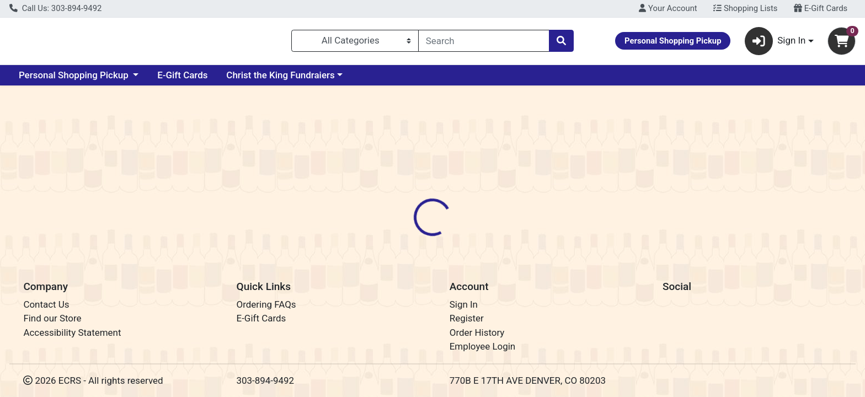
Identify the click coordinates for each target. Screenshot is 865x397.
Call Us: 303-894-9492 (55, 8)
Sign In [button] (775, 43)
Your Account (668, 8)
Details (391, 218)
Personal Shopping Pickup (75, 79)
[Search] (483, 43)
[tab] (391, 217)
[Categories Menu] (355, 43)
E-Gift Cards (820, 8)
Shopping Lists (745, 8)
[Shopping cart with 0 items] (841, 43)
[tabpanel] (613, 266)
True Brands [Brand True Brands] (500, 261)
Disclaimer (443, 218)
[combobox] (483, 43)
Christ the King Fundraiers (280, 79)
